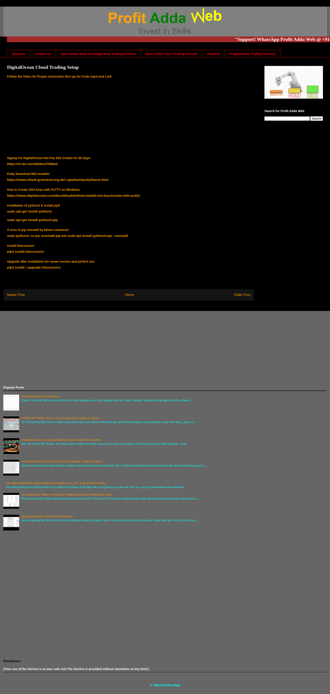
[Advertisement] (135, 348)
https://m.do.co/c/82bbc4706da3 (32, 164)
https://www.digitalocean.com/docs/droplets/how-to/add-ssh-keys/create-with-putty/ (73, 195)
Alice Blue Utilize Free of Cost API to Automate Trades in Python (62, 461)
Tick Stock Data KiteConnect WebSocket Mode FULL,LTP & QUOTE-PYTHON (55, 483)
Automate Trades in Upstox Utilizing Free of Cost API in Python (61, 439)
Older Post (242, 295)
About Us (18, 54)
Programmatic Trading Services (252, 54)
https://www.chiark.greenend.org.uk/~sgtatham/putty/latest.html (57, 180)
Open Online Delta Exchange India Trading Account (98, 54)
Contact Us (43, 54)
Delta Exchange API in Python (40, 396)
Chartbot (213, 54)
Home (129, 295)
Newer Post (16, 295)
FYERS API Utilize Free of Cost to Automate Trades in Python (60, 418)
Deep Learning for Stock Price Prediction (47, 516)
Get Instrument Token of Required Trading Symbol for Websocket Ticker (66, 494)
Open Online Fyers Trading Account (171, 54)
